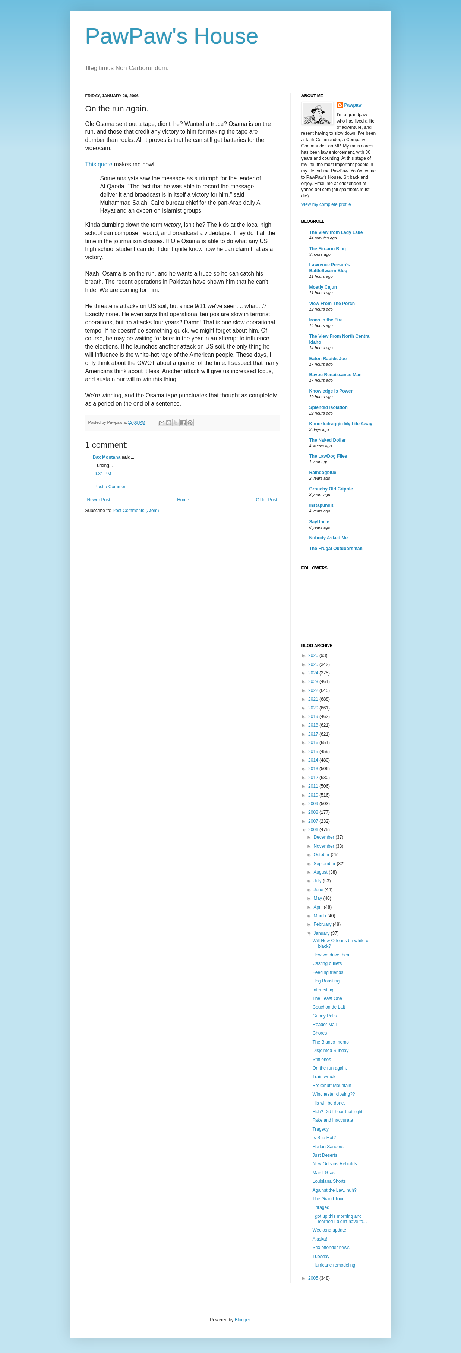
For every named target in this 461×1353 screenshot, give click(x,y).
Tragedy (320, 1129)
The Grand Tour (328, 1198)
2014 (313, 760)
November (324, 846)
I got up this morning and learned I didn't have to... (339, 1219)
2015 (313, 751)
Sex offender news (330, 1247)
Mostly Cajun (323, 287)
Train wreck (323, 1076)
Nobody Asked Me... (330, 537)
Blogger (242, 1319)
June (318, 889)
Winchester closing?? (333, 1094)
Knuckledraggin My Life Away (340, 423)
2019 (313, 716)
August (321, 872)
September (325, 863)
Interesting (322, 989)
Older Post (266, 499)
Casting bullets (327, 963)
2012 (313, 777)
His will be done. (328, 1103)
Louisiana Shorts (328, 1181)
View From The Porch (332, 303)
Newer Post (98, 499)
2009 (313, 803)
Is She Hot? (324, 1137)
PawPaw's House (172, 35)
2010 (313, 795)
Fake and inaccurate (332, 1120)
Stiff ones (321, 1059)
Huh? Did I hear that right (337, 1111)
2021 (313, 699)
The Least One (327, 998)
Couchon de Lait (328, 1007)
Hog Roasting (326, 981)
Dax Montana (107, 457)
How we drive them (331, 954)
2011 (313, 786)
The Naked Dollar (327, 440)
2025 (313, 664)
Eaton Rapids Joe (328, 358)
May (318, 898)
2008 (313, 812)
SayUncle (319, 521)
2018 (313, 725)
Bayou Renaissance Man (335, 374)
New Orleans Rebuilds (334, 1163)
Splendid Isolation (328, 407)
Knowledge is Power (331, 391)
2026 (313, 655)
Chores (319, 1033)
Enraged (320, 1207)
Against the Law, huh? (334, 1190)
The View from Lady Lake (336, 232)
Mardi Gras (323, 1172)
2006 (313, 829)
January (322, 933)
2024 (313, 673)
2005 (313, 1278)
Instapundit (321, 505)
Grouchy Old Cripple (331, 489)
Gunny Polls (324, 1016)
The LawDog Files (328, 456)
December (324, 837)
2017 (313, 734)
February (322, 924)
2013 (313, 768)
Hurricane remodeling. (334, 1265)
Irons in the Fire (326, 320)
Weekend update (329, 1230)
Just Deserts (324, 1155)
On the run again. (329, 1068)
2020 (313, 708)
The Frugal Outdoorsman (336, 548)
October (322, 854)
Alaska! (319, 1239)
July (318, 880)
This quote (99, 164)
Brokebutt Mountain (331, 1085)
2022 (313, 690)
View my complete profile (326, 204)
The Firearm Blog (327, 248)
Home (183, 499)
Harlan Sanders (327, 1146)
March (320, 915)
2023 (313, 681)
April (318, 907)
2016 (313, 742)
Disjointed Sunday (330, 1050)
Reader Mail (324, 1024)
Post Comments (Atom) (136, 510)
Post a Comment (111, 486)
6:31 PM (103, 473)
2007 (313, 821)
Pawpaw (353, 105)
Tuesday (320, 1256)
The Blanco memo (330, 1042)
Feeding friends (327, 972)
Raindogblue (323, 472)
